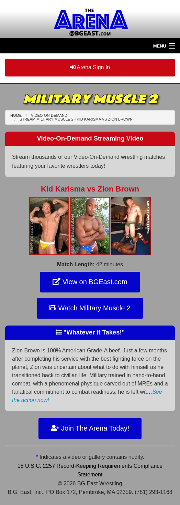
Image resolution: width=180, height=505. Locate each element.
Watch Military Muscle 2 (90, 308)
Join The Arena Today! (90, 428)
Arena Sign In (90, 67)
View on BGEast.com (90, 282)
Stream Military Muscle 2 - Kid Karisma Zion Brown (76, 119)
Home (16, 115)
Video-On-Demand (49, 115)
